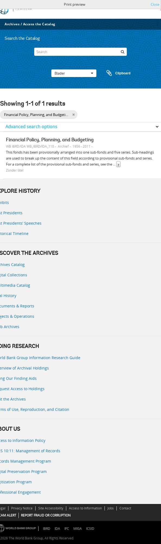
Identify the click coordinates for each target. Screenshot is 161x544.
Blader (74, 73)
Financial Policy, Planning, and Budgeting (50, 140)
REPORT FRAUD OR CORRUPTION (46, 515)
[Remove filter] (73, 115)
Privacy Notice (22, 508)
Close (155, 4)
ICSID (90, 528)
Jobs (111, 508)
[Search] (80, 52)
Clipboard (115, 73)
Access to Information (85, 508)
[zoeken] (123, 52)
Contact (125, 508)
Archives (12, 24)
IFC (66, 528)
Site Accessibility (50, 508)
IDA (57, 528)
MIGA (77, 528)
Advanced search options (31, 127)
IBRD (46, 528)
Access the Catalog (39, 24)
